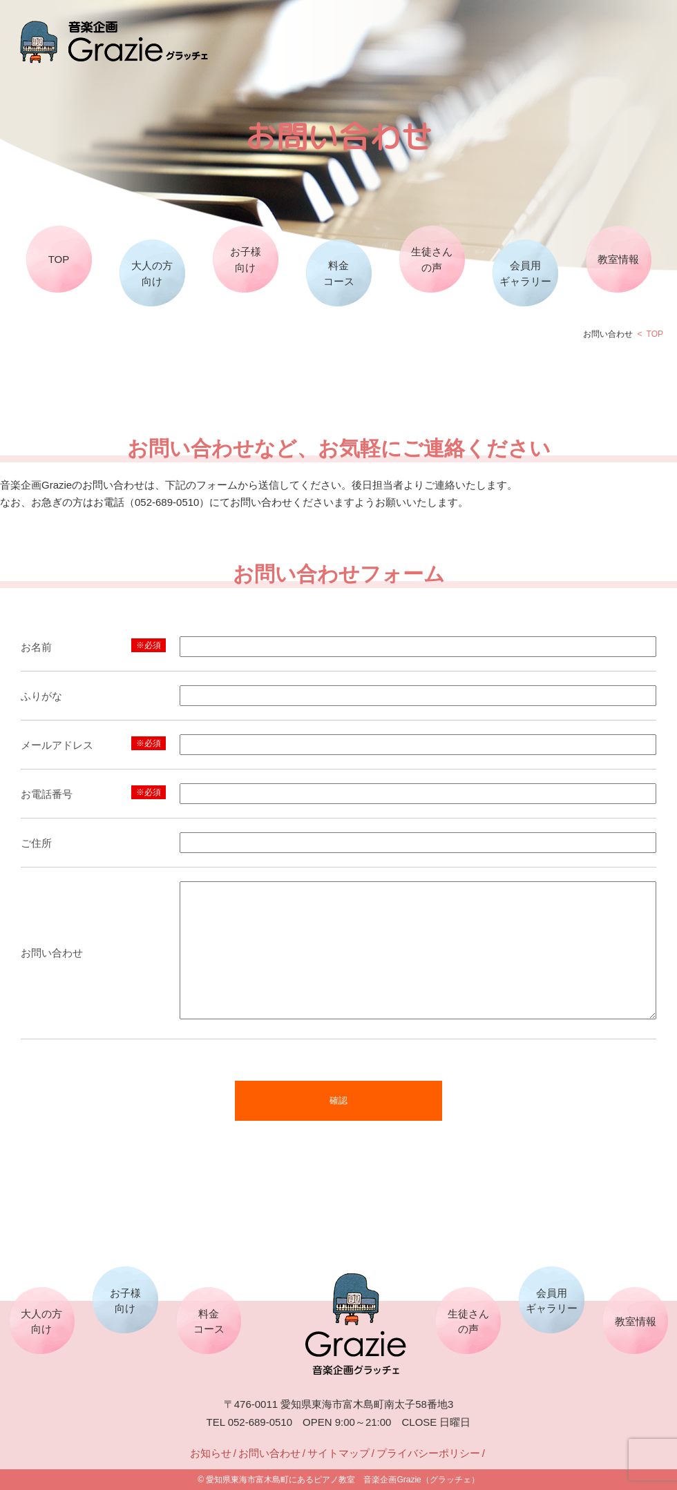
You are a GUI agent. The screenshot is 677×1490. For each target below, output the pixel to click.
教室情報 (618, 259)
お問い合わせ (269, 1453)
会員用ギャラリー (525, 273)
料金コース (338, 273)
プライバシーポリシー (428, 1453)
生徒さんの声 (431, 259)
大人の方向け (152, 273)
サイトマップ (338, 1453)
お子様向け (245, 259)
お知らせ (210, 1453)
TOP (59, 259)
